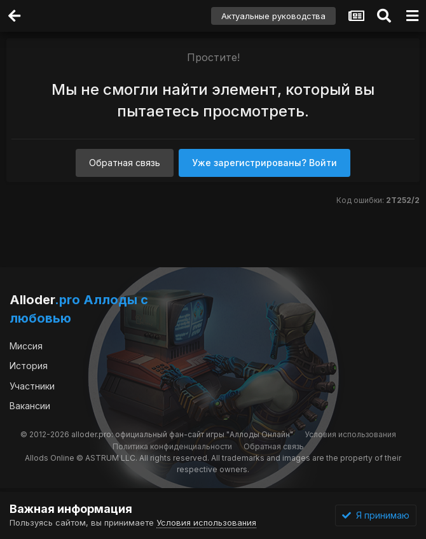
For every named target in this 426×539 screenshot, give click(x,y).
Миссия (26, 345)
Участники (32, 386)
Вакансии (30, 405)
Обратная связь (124, 162)
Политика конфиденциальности (172, 446)
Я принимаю (375, 515)
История (29, 365)
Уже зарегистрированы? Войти (264, 162)
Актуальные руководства (273, 16)
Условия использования (350, 434)
